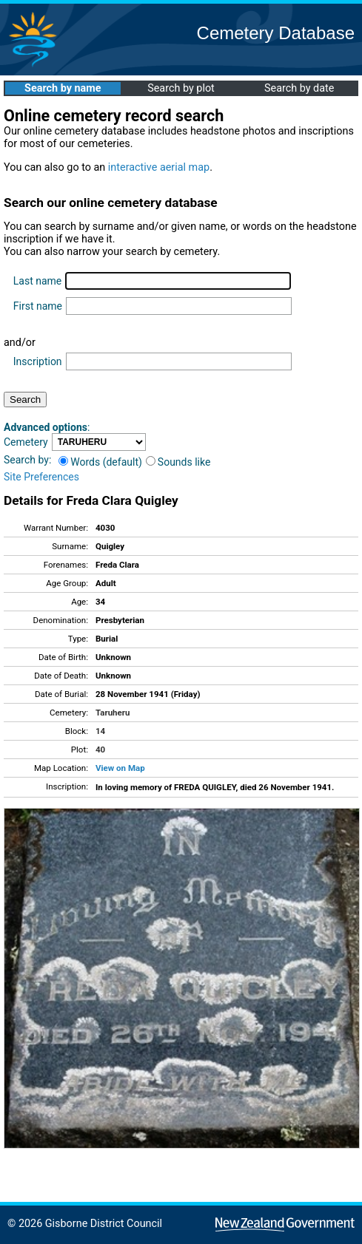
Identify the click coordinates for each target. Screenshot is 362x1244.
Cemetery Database (276, 33)
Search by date (299, 88)
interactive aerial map (159, 167)
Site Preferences (41, 477)
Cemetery (26, 442)
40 (100, 749)
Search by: (27, 460)
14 (100, 731)
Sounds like (178, 462)
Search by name (62, 88)
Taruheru (112, 712)
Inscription (37, 361)
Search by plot (181, 88)
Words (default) (100, 462)
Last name (37, 281)
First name (37, 306)
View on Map (120, 768)
